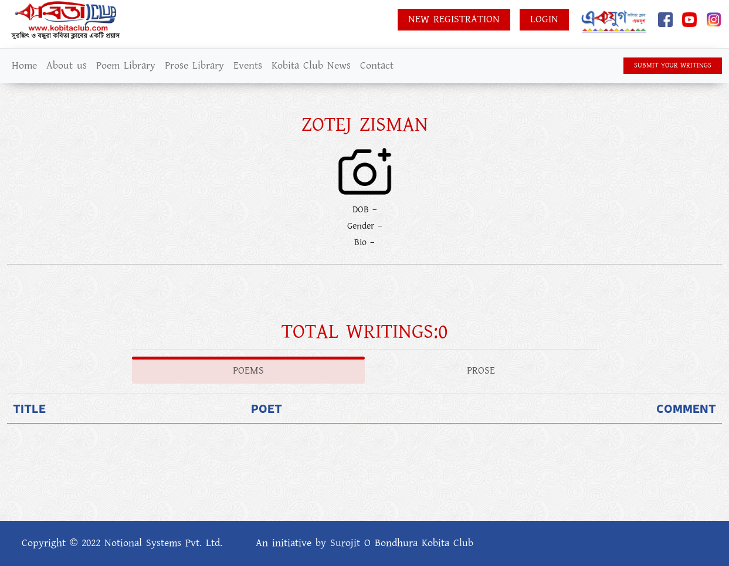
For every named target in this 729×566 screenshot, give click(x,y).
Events (247, 65)
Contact (377, 65)
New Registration (454, 19)
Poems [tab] (248, 370)
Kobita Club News (311, 65)
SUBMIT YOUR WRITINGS (672, 65)
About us (66, 65)
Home (24, 65)
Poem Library (125, 65)
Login (544, 19)
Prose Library (194, 65)
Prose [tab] (481, 370)
